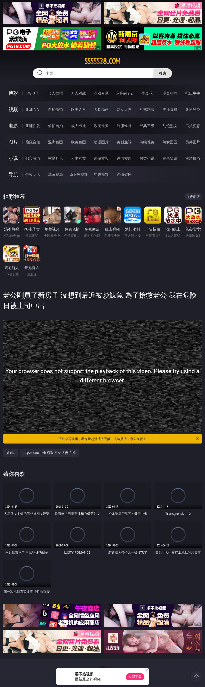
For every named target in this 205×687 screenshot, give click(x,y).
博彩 (13, 93)
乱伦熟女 (170, 125)
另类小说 (147, 158)
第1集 (10, 452)
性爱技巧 (192, 158)
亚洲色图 (55, 142)
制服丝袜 (124, 125)
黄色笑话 (170, 158)
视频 (13, 109)
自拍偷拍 (55, 109)
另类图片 (192, 142)
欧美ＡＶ (78, 109)
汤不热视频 (78, 174)
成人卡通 (78, 125)
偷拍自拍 (55, 125)
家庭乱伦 (55, 158)
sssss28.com (102, 61)
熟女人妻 (124, 109)
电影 (13, 125)
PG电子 (32, 93)
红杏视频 (101, 174)
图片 (13, 142)
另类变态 (192, 125)
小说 (13, 158)
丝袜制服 (147, 109)
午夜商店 (32, 174)
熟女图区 (170, 142)
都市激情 (32, 158)
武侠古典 (101, 158)
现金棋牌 (170, 93)
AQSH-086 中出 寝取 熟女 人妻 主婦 (49, 452)
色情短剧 (124, 174)
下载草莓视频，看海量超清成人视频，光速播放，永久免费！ (129, 439)
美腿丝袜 (124, 142)
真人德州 (55, 93)
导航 (13, 174)
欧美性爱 (101, 125)
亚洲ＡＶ (32, 109)
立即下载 (135, 676)
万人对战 (78, 93)
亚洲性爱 (32, 125)
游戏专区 (101, 93)
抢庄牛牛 (192, 93)
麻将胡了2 (124, 93)
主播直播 (170, 109)
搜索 (162, 73)
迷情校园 (124, 158)
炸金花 (147, 93)
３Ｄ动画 (101, 109)
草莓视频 (55, 174)
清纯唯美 (147, 142)
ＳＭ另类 (192, 109)
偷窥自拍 (32, 142)
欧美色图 (78, 142)
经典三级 (147, 125)
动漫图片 (101, 142)
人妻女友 (78, 158)
